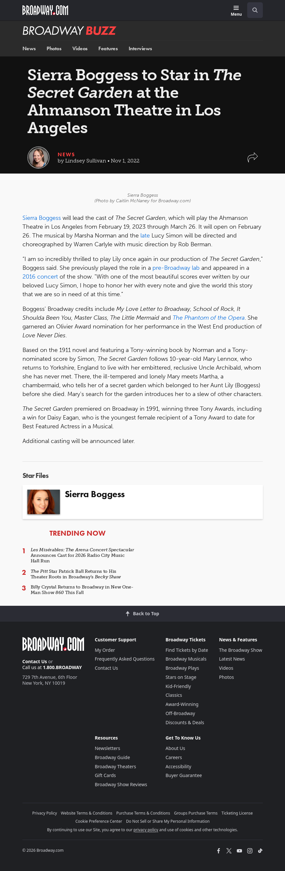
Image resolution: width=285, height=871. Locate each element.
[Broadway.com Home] (45, 10)
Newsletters (107, 748)
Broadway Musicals (186, 659)
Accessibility (178, 766)
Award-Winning (181, 704)
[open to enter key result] (255, 10)
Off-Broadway (180, 713)
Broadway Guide (112, 757)
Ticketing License (237, 813)
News (29, 48)
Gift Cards (105, 775)
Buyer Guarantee (183, 775)
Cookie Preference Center (98, 821)
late (145, 235)
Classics (173, 695)
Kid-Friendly (178, 686)
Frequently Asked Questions (125, 659)
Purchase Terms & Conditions (143, 813)
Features (108, 48)
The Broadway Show (240, 650)
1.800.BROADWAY (62, 667)
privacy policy (146, 830)
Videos (80, 48)
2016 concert (40, 276)
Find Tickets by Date (186, 650)
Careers (173, 757)
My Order (105, 650)
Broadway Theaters (115, 766)
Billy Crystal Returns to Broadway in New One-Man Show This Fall (82, 589)
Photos (54, 48)
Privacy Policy (44, 813)
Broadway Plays (182, 668)
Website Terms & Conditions (86, 813)
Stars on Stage (180, 677)
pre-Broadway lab (176, 267)
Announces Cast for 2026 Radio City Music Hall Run (82, 555)
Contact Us (34, 661)
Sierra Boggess (41, 218)
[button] (253, 161)
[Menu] (236, 11)
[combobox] (252, 10)
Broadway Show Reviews (121, 784)
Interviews (140, 48)
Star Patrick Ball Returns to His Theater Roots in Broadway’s (76, 574)
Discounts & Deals (184, 722)
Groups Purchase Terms (196, 813)
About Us (175, 748)
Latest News (232, 659)
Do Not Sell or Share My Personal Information (168, 821)
